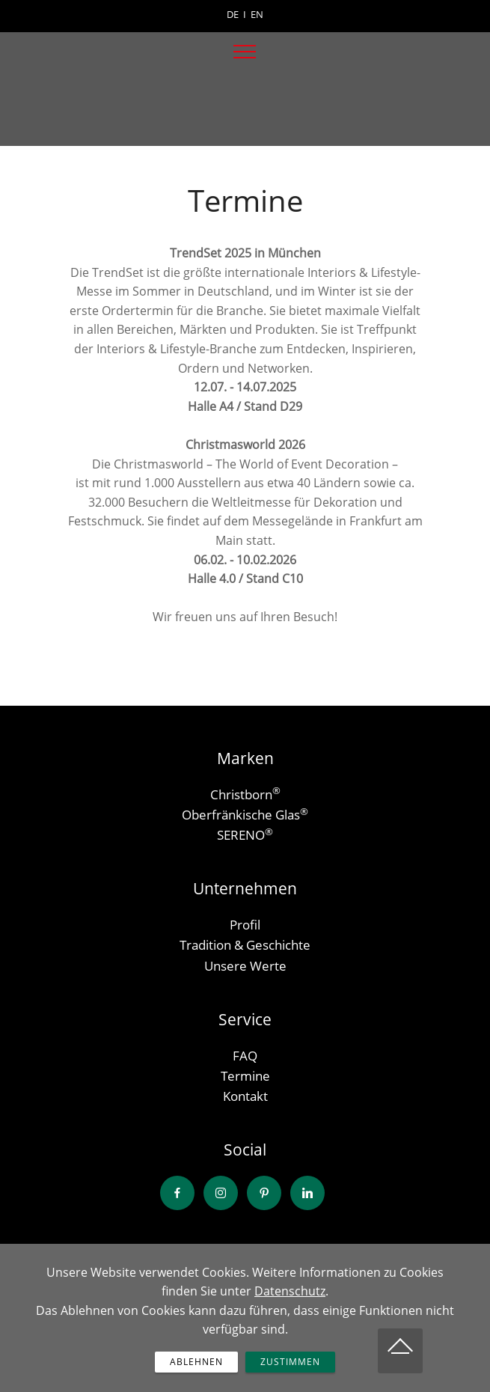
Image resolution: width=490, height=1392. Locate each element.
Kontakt (245, 1096)
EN (257, 14)
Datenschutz (289, 1313)
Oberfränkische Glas (241, 814)
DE (233, 14)
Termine (245, 1075)
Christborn (241, 794)
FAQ (245, 1055)
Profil (245, 924)
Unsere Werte (245, 965)
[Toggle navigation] (245, 51)
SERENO (241, 834)
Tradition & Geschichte (245, 944)
